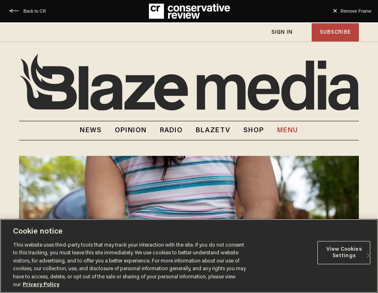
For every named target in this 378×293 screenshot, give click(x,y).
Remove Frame (356, 11)
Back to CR (34, 11)
